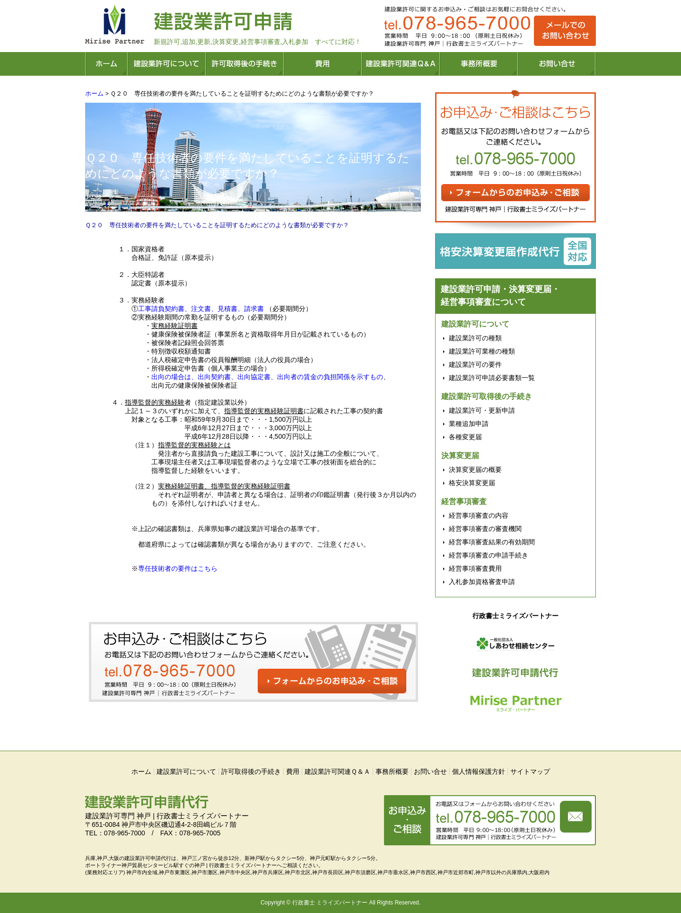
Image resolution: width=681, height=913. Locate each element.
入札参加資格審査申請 (482, 581)
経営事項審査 (464, 501)
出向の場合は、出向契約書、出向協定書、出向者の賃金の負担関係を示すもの (267, 377)
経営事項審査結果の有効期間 (492, 542)
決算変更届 (460, 456)
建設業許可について (475, 324)
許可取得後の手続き (251, 771)
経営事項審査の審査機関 (485, 528)
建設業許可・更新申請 (482, 410)
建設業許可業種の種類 (482, 351)
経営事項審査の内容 (478, 515)
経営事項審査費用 (475, 568)
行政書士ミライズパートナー (515, 616)
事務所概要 (392, 771)
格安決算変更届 (472, 483)
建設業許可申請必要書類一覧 (492, 377)
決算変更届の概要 (475, 469)
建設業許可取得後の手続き (486, 396)
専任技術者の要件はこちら (178, 568)
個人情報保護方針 (478, 771)
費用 (292, 771)
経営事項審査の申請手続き (488, 555)
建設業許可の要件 (475, 364)
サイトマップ (530, 771)
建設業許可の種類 (475, 338)
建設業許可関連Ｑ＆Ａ (337, 771)
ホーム (94, 93)
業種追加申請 (469, 423)
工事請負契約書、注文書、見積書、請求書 (201, 308)
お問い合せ (430, 771)
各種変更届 (465, 437)
